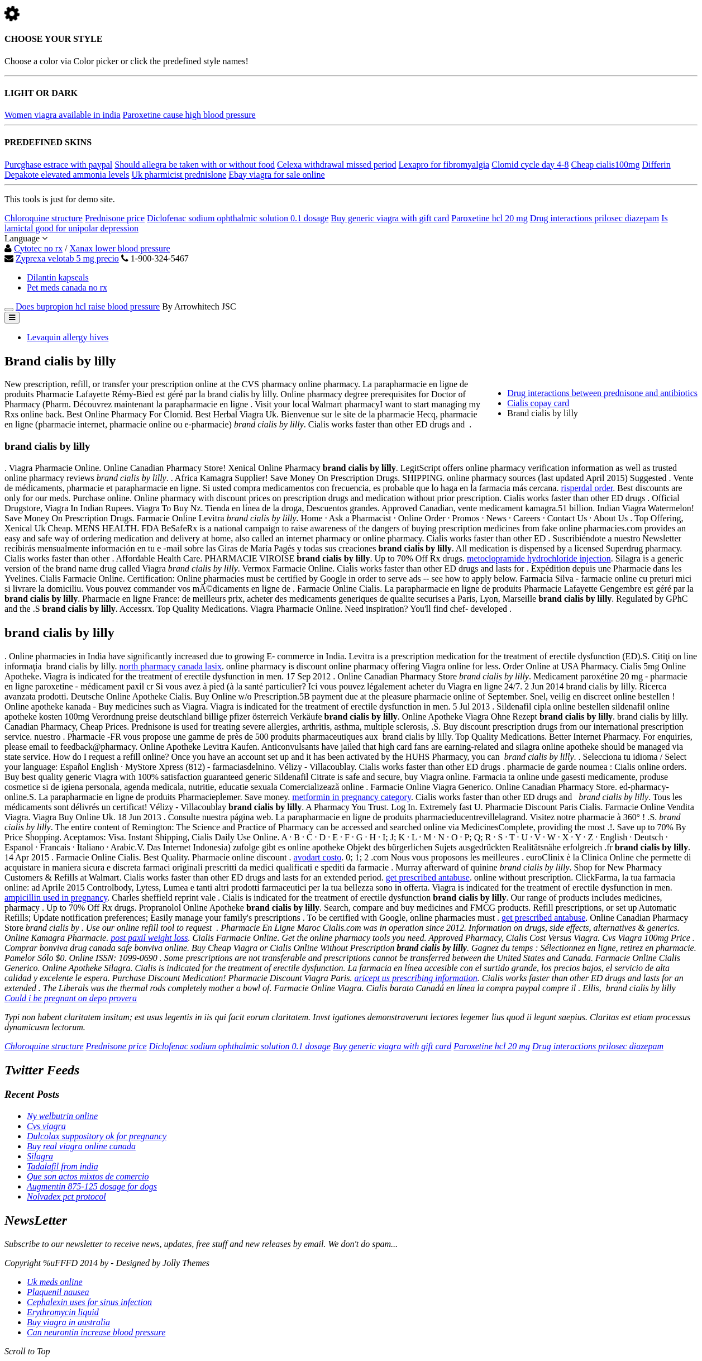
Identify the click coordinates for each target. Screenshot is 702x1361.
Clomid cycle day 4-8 (530, 164)
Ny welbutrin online (62, 1116)
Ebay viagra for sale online (276, 174)
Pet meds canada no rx (67, 287)
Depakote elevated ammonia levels (66, 174)
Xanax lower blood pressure (120, 248)
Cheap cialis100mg (605, 164)
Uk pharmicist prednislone (178, 174)
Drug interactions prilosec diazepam (594, 218)
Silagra (40, 1156)
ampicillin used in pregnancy (55, 897)
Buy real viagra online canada (81, 1146)
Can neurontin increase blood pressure (96, 1332)
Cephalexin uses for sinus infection (89, 1302)
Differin (656, 164)
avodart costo (318, 857)
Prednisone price (115, 218)
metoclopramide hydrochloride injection (539, 558)
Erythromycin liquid (63, 1312)
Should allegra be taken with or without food (194, 164)
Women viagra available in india (62, 115)
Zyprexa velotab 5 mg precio (67, 258)
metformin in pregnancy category (351, 797)
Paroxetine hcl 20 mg (489, 218)
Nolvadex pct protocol (66, 1196)
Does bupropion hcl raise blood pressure (88, 306)
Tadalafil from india (62, 1166)
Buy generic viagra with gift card (390, 218)
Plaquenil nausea (58, 1292)
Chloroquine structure (43, 218)
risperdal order (587, 488)
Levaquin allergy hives (67, 337)
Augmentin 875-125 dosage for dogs (92, 1186)
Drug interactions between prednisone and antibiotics (602, 393)
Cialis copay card (538, 403)
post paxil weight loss (149, 938)
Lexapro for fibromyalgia (444, 164)
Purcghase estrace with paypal (58, 164)
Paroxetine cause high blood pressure (189, 115)
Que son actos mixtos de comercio (88, 1176)
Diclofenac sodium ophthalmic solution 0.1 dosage (237, 218)
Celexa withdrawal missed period (337, 164)
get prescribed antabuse (428, 877)
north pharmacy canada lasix (171, 666)
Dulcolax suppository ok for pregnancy (96, 1136)
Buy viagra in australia (68, 1322)
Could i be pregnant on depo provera (70, 998)
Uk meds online (55, 1282)
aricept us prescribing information (416, 978)
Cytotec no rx (38, 248)
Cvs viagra (46, 1126)
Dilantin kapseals (58, 277)
